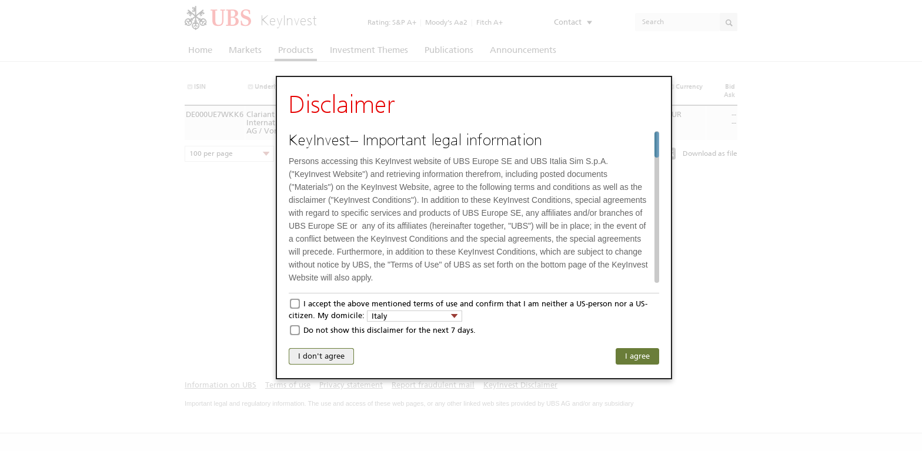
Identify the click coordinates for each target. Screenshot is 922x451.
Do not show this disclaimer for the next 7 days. (389, 330)
